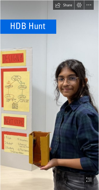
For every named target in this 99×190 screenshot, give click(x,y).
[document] (49, 95)
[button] (63, 5)
